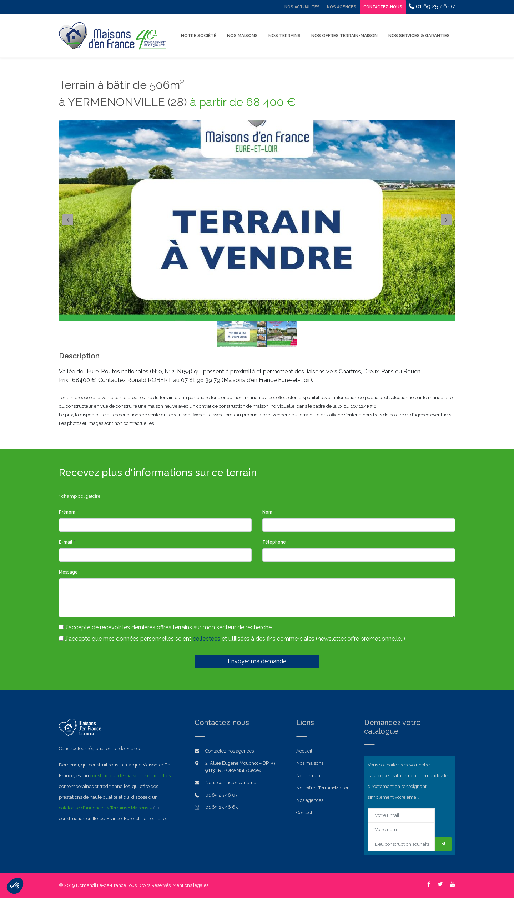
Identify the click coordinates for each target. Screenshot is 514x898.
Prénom (68, 512)
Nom (268, 512)
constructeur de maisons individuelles (130, 775)
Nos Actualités (302, 7)
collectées (206, 638)
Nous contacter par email (232, 782)
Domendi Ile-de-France (101, 885)
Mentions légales (190, 885)
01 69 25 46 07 (432, 6)
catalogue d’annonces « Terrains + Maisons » (105, 807)
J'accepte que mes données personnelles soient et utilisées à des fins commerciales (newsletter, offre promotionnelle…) (232, 638)
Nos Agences (341, 7)
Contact (304, 812)
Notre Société (198, 35)
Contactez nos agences (229, 751)
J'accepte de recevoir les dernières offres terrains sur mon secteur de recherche (165, 627)
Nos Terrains (284, 35)
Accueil (304, 751)
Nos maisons (309, 763)
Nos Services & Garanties (419, 35)
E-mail (67, 542)
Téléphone (275, 542)
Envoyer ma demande (257, 661)
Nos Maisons (242, 35)
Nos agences (309, 800)
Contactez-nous (382, 7)
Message (70, 572)
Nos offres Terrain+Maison (344, 35)
